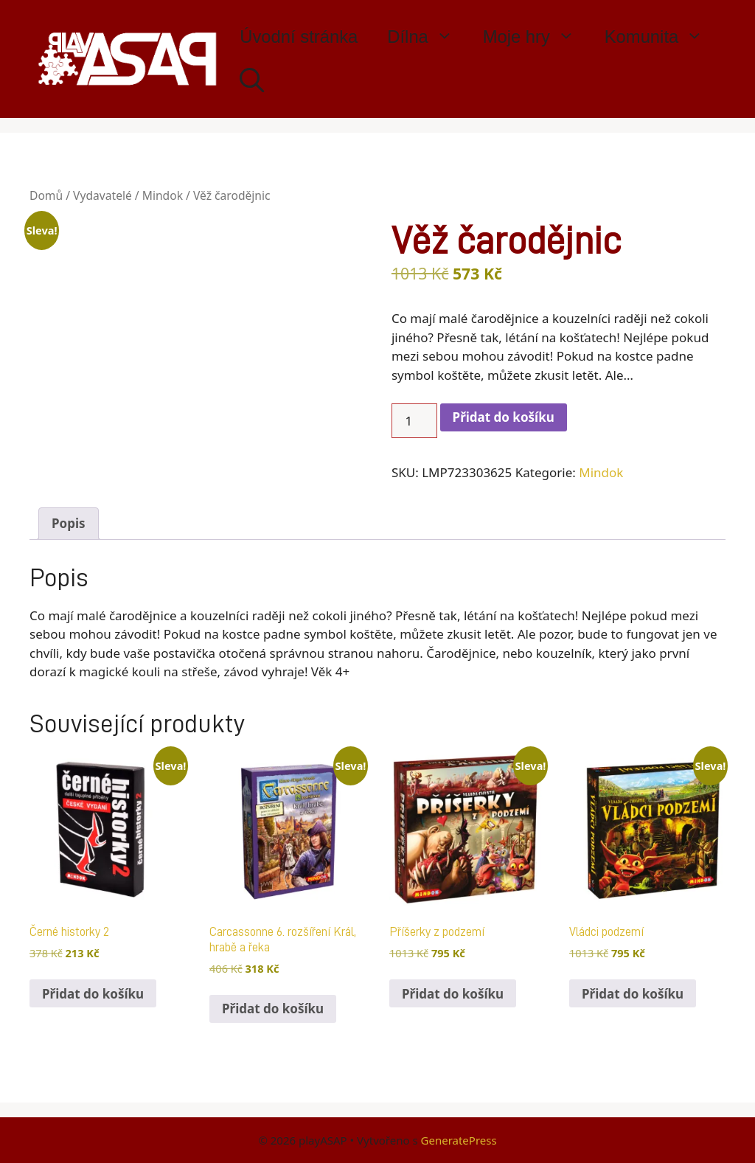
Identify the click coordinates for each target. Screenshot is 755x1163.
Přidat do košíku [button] (93, 993)
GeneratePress (459, 1140)
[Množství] (414, 421)
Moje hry (536, 37)
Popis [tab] (69, 523)
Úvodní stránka (299, 36)
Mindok (162, 195)
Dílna (427, 37)
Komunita (661, 37)
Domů (46, 195)
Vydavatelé (102, 195)
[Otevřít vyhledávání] (252, 81)
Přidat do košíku (503, 417)
